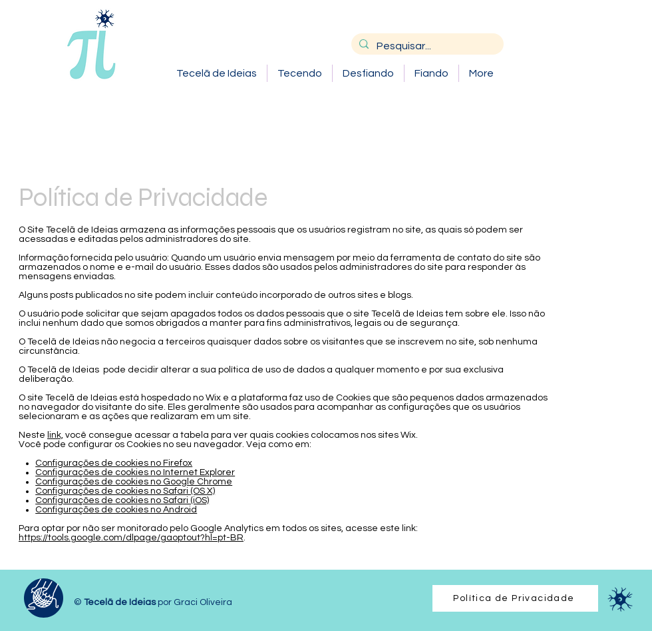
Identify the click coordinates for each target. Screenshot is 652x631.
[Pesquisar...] (426, 46)
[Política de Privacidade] (515, 598)
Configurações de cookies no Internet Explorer (135, 472)
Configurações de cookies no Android (116, 509)
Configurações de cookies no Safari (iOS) (122, 500)
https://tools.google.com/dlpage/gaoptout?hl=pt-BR (131, 537)
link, (55, 435)
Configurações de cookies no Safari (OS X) (125, 491)
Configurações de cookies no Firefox (113, 463)
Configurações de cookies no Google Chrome (133, 481)
